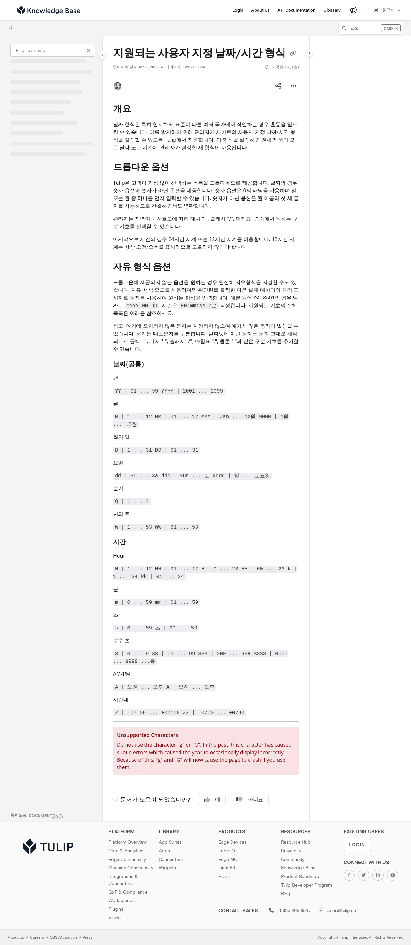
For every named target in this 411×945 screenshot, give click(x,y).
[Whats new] (353, 10)
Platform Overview (128, 842)
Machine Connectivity (131, 867)
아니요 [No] (249, 799)
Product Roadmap (300, 876)
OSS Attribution (63, 937)
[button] (370, 28)
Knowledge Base (298, 867)
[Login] (237, 10)
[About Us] (260, 10)
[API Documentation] (296, 10)
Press (87, 937)
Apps (164, 850)
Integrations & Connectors (123, 880)
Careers (37, 937)
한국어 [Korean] (384, 10)
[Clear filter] (88, 50)
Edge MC (227, 859)
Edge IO (226, 850)
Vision (115, 917)
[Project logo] (49, 10)
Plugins (116, 909)
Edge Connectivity (127, 859)
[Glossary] (332, 10)
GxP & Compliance (128, 892)
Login (357, 845)
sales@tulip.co (337, 910)
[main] (206, 428)
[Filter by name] (52, 50)
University (291, 850)
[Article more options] (294, 86)
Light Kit (226, 867)
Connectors (171, 859)
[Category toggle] (103, 55)
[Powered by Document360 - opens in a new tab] (36, 815)
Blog (285, 893)
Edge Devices (232, 842)
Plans (224, 876)
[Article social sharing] (278, 86)
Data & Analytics (126, 850)
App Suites (170, 842)
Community (292, 859)
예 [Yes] (212, 799)
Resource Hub (295, 842)
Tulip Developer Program (306, 885)
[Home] (11, 28)
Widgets (167, 867)
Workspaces (122, 900)
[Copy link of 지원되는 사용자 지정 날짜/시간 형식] (293, 54)
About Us (16, 937)
